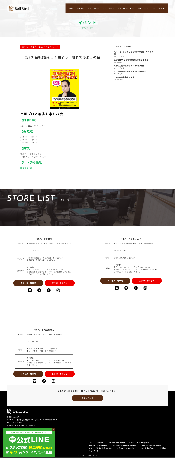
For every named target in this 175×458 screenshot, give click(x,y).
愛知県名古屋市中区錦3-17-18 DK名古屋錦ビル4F (47, 334)
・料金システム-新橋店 (117, 443)
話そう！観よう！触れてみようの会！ (40, 47)
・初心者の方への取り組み (125, 448)
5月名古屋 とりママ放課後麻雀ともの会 (131, 60)
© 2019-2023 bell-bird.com (87, 456)
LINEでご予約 (26, 168)
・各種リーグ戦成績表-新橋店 (150, 446)
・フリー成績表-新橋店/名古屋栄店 (123, 446)
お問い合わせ (87, 398)
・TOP (90, 443)
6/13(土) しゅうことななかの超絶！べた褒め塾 (133, 53)
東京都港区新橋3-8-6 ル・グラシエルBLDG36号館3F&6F (49, 243)
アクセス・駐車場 (27, 283)
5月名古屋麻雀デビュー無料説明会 (129, 66)
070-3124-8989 (33, 251)
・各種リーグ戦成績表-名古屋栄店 (100, 448)
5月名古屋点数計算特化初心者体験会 (130, 71)
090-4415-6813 (120, 251)
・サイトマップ (93, 451)
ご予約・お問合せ (60, 283)
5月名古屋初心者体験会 (124, 77)
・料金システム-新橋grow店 (139, 443)
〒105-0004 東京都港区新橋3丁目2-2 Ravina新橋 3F (134, 243)
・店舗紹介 (100, 443)
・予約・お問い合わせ (146, 448)
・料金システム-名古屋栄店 (97, 446)
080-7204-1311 (33, 341)
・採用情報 (162, 448)
